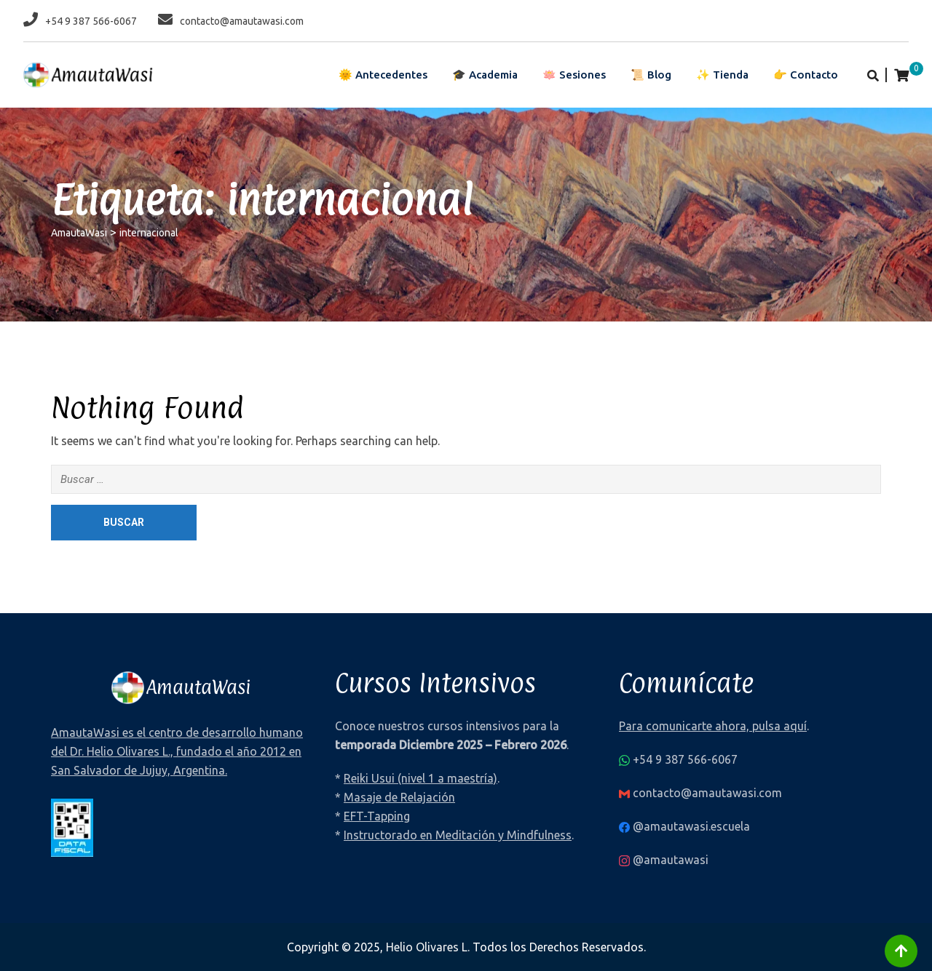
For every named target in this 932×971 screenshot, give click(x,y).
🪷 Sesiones (574, 74)
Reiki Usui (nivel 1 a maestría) (420, 778)
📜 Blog (651, 74)
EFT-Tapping (377, 816)
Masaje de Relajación (399, 797)
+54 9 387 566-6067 (91, 21)
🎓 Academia (485, 74)
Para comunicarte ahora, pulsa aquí (713, 725)
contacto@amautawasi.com (242, 21)
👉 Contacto (805, 74)
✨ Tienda (722, 74)
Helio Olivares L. (428, 947)
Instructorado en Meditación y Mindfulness (458, 835)
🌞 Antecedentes (383, 74)
